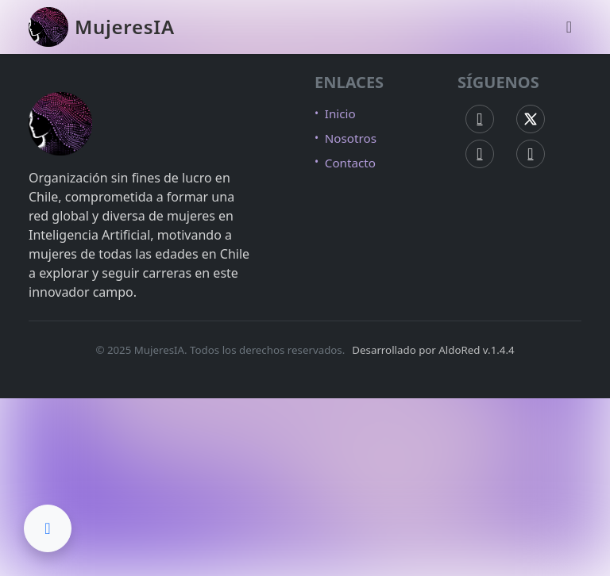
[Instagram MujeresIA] (479, 154)
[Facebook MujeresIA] (479, 119)
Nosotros (350, 138)
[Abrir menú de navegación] (569, 27)
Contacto (350, 163)
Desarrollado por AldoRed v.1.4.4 (433, 350)
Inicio (340, 113)
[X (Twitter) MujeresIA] (530, 119)
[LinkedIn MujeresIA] (530, 154)
